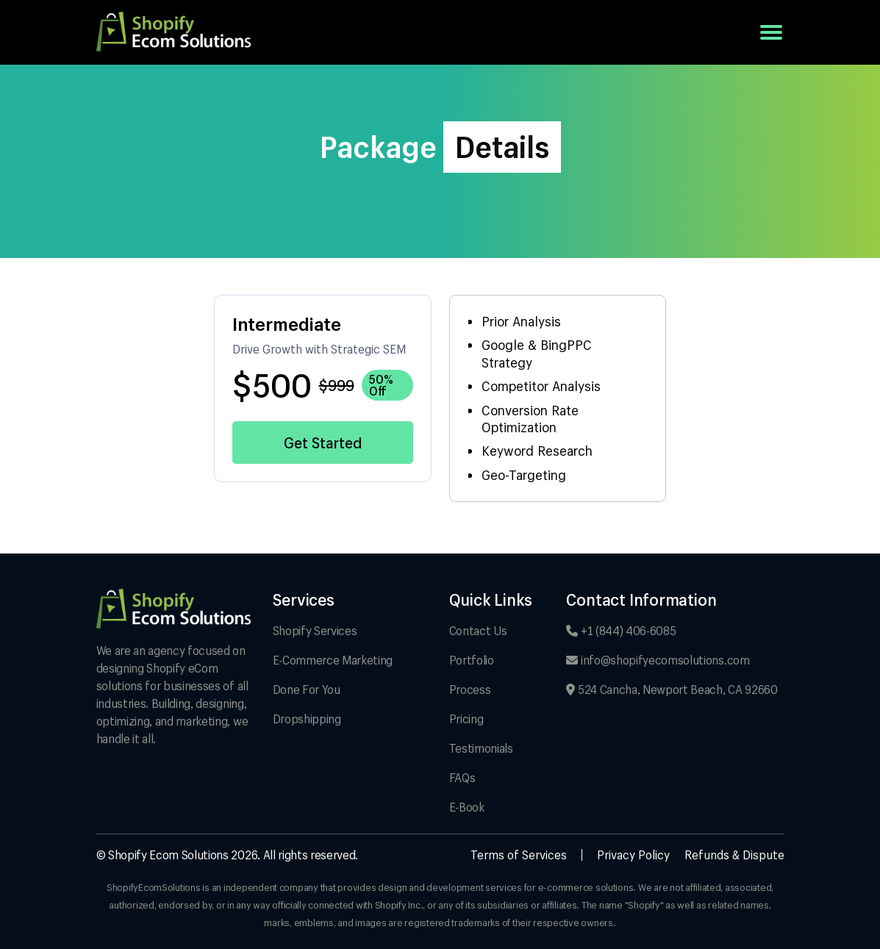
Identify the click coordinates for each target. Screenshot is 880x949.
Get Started (323, 442)
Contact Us (478, 630)
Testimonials (481, 748)
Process (470, 689)
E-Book (466, 806)
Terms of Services (519, 855)
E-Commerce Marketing (333, 659)
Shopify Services (315, 630)
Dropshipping (307, 718)
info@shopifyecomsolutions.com (657, 659)
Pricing (466, 718)
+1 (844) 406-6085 (621, 630)
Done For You (306, 689)
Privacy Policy (633, 855)
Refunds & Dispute (734, 855)
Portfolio (471, 659)
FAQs (462, 777)
